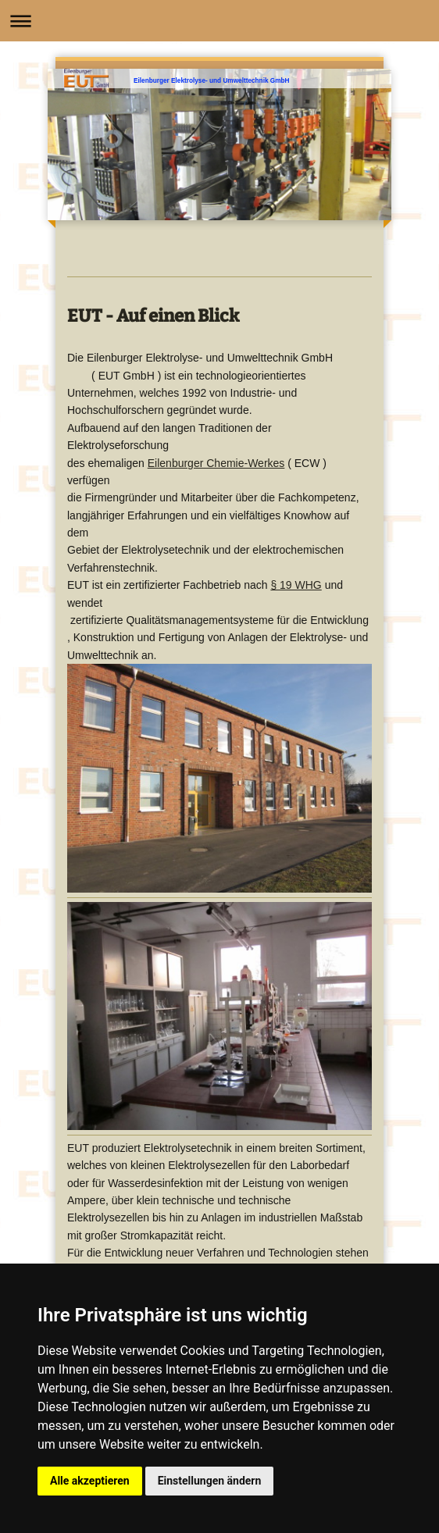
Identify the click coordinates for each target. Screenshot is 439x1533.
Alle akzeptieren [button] (90, 1480)
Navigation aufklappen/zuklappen (219, 20)
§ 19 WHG (295, 585)
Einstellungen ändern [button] (210, 1480)
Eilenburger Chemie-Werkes (216, 463)
